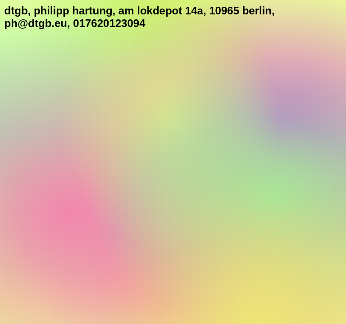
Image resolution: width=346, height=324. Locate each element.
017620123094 (109, 23)
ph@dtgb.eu (36, 23)
